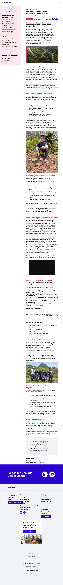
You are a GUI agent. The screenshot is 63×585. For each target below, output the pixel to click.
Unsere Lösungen (29, 531)
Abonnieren (45, 516)
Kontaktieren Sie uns (15, 502)
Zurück (7, 11)
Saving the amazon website (34, 461)
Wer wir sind (23, 495)
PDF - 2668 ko (7, 61)
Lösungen (44, 495)
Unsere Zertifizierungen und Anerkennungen (29, 506)
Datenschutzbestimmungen (31, 563)
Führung (22, 497)
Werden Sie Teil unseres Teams (46, 502)
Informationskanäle (31, 560)
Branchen (44, 497)
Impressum (31, 557)
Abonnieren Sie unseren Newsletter (48, 512)
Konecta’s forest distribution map (36, 462)
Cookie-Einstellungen (31, 570)
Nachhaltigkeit (24, 499)
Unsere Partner (24, 501)
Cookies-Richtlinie (31, 567)
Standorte (23, 503)
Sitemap (31, 553)
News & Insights (46, 499)
